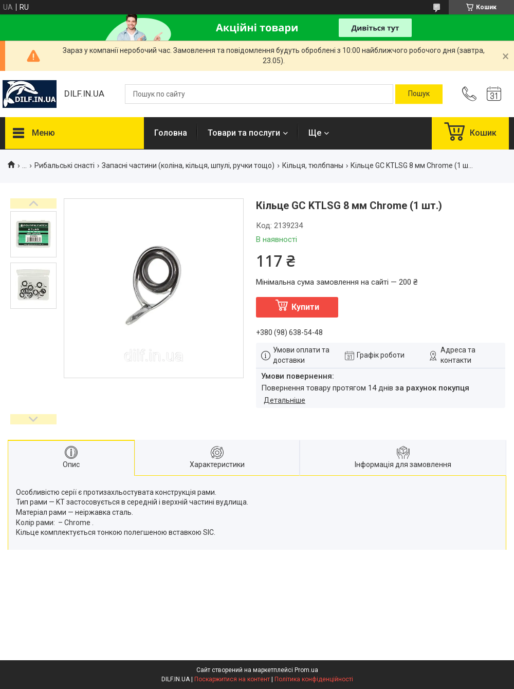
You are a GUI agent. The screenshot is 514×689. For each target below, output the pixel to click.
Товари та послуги (244, 133)
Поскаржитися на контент (232, 679)
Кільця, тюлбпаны (312, 165)
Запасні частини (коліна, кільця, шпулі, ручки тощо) (188, 165)
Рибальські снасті (64, 165)
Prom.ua (306, 670)
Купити (305, 307)
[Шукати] (419, 94)
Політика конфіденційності (313, 679)
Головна (170, 133)
